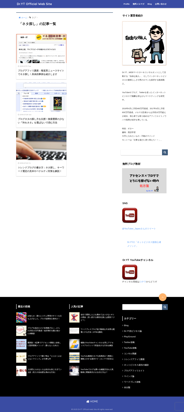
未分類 (127, 387)
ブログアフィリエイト (134, 371)
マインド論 (129, 376)
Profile (127, 4)
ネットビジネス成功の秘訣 (136, 365)
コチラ (143, 281)
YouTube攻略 (130, 348)
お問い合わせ (161, 4)
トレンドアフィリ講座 (134, 359)
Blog (150, 4)
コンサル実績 (130, 354)
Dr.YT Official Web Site (34, 4)
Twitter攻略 (129, 342)
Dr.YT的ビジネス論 (133, 331)
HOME (92, 401)
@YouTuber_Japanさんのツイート (139, 228)
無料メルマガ (138, 4)
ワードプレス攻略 (132, 382)
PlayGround (130, 337)
